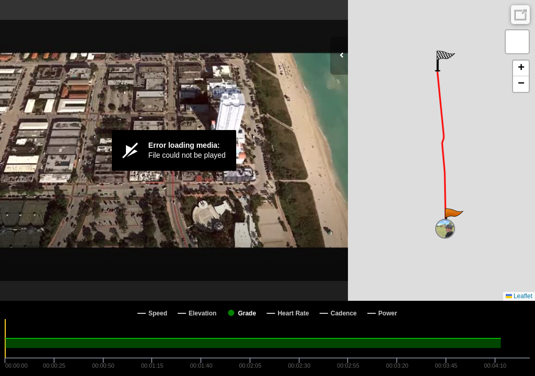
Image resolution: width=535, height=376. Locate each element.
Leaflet (519, 296)
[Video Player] (174, 150)
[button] (453, 218)
